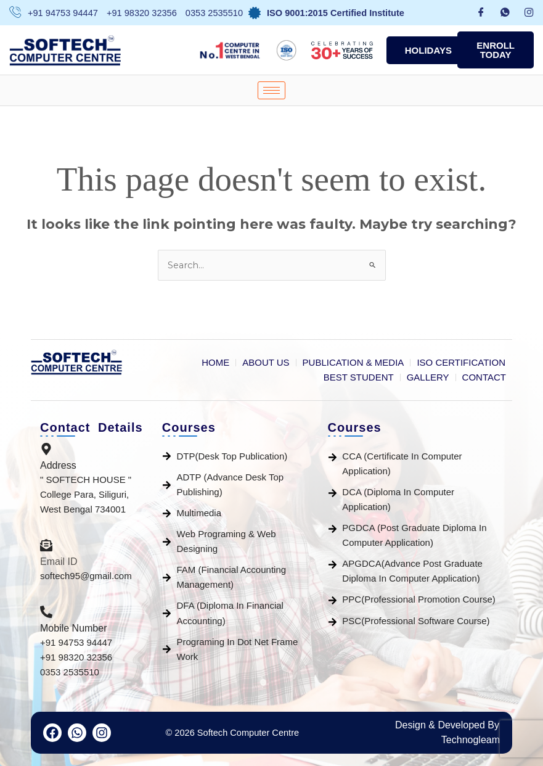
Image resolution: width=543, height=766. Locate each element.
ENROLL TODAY (495, 50)
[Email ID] (46, 546)
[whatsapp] (505, 12)
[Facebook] (481, 12)
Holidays (428, 50)
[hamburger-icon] (271, 90)
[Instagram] (529, 12)
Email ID (58, 561)
